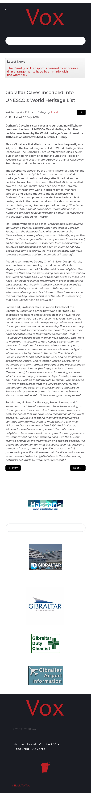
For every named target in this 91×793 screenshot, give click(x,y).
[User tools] (81, 112)
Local (54, 112)
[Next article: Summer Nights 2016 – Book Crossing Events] (78, 468)
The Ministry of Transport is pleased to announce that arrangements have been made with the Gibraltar (43, 71)
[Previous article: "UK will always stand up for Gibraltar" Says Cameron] (13, 468)
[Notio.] (45, 17)
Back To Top (21, 785)
